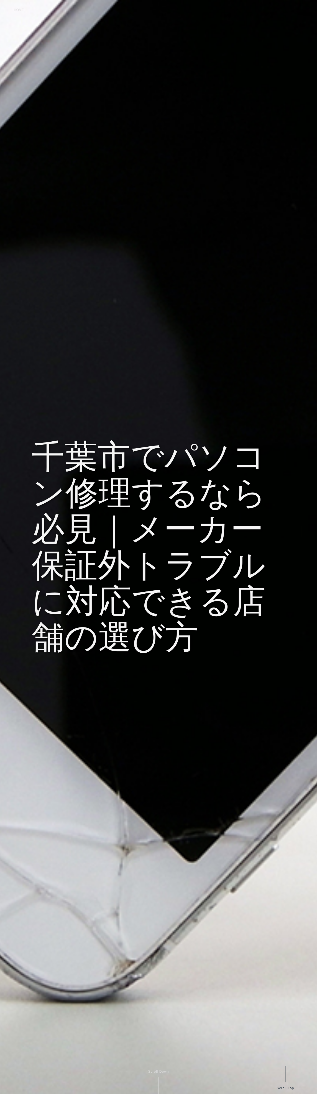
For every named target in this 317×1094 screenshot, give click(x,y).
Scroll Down (158, 1072)
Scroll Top (285, 1088)
